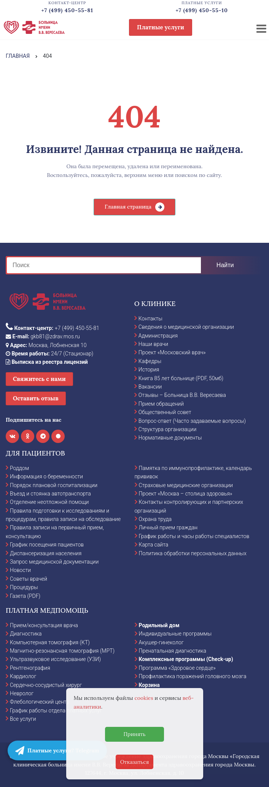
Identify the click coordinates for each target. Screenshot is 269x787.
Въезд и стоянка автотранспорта (50, 494)
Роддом (19, 468)
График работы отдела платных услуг (56, 710)
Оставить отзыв (36, 398)
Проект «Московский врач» (172, 352)
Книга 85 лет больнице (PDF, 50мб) (180, 378)
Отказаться (134, 761)
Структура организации (167, 429)
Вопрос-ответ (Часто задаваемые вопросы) (192, 421)
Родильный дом (159, 625)
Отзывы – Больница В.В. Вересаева (182, 395)
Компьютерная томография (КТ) (50, 642)
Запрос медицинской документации (54, 562)
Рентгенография (30, 668)
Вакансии (150, 387)
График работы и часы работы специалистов (194, 536)
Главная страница (128, 206)
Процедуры (24, 587)
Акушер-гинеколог (161, 642)
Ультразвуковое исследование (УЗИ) (55, 659)
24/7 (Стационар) (49, 353)
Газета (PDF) (25, 596)
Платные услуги (160, 27)
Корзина (149, 685)
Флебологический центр (39, 702)
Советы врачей (28, 579)
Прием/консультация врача (44, 625)
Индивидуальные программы (175, 634)
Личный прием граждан (168, 527)
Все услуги (23, 719)
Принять (134, 734)
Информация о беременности (46, 476)
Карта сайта (154, 545)
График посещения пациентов (47, 545)
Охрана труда (155, 519)
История (148, 369)
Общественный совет (164, 412)
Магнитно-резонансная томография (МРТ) (62, 651)
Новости (20, 570)
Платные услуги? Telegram (57, 750)
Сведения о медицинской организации (186, 327)
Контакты (150, 318)
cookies (143, 698)
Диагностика (26, 634)
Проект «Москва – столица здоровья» (185, 494)
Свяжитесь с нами (39, 378)
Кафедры (149, 361)
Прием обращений (161, 404)
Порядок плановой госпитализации (53, 485)
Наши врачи (153, 344)
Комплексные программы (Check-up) (186, 659)
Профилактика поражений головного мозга (193, 676)
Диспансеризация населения (45, 553)
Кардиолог (23, 676)
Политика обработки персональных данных (193, 553)
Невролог (21, 693)
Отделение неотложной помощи (49, 502)
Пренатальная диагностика (172, 651)
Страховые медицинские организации (186, 485)
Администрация (158, 336)
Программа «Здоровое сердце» (177, 668)
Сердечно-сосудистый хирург (46, 685)
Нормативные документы (170, 438)
